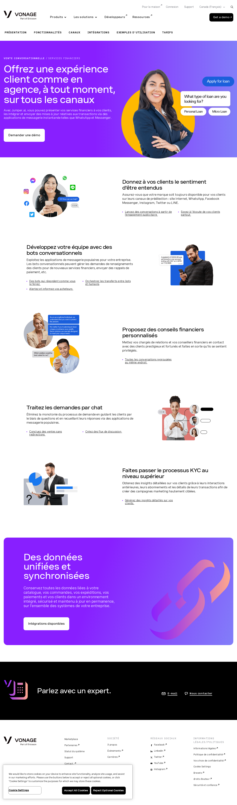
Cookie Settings (202, 766)
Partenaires (70, 745)
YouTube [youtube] (158, 763)
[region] (68, 782)
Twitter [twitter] (158, 757)
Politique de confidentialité (208, 754)
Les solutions (84, 17)
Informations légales (204, 748)
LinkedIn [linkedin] (158, 751)
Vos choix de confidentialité (208, 760)
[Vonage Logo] (20, 15)
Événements (114, 751)
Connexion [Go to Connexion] (172, 6)
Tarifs (167, 32)
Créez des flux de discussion (103, 431)
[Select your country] (211, 7)
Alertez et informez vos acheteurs (51, 288)
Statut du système (74, 751)
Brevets (197, 773)
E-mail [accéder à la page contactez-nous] (172, 693)
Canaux (74, 32)
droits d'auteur (201, 779)
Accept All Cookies (76, 790)
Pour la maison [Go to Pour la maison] (151, 6)
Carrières (112, 757)
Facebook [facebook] (159, 744)
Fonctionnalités (47, 32)
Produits (56, 17)
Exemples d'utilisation (136, 32)
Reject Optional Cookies (108, 790)
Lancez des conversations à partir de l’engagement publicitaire (148, 213)
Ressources (141, 17)
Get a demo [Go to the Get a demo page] (221, 17)
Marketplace (71, 739)
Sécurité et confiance (205, 785)
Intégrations (98, 32)
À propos (112, 744)
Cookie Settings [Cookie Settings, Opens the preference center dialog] (19, 790)
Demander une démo (24, 135)
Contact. (69, 763)
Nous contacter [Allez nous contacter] (201, 693)
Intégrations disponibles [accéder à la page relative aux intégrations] (46, 623)
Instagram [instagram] (159, 769)
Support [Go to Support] (189, 6)
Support (68, 757)
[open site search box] (232, 7)
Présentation (16, 32)
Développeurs (114, 17)
